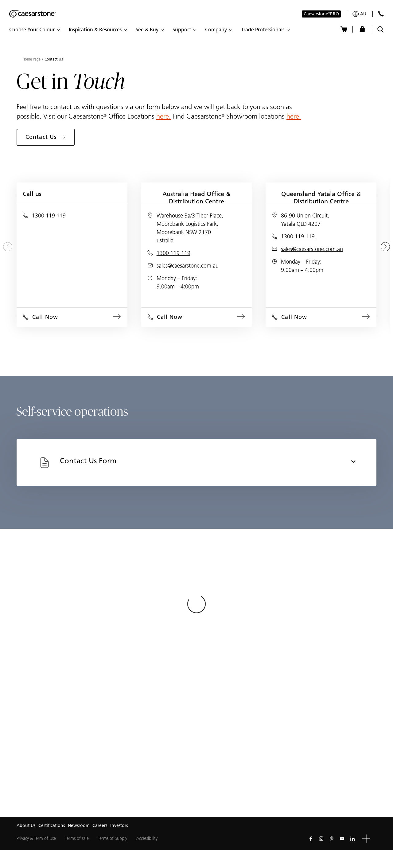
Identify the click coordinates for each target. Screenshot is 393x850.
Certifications (51, 825)
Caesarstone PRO (321, 14)
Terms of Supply (112, 838)
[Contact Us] (381, 14)
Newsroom (78, 825)
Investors (119, 825)
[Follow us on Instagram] (321, 838)
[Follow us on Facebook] (311, 838)
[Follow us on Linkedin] (352, 838)
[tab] (196, 462)
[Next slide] (385, 246)
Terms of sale (77, 838)
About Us (26, 825)
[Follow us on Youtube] (342, 838)
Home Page (31, 59)
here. (163, 116)
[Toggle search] (380, 29)
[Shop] (362, 29)
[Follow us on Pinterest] (331, 838)
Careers (99, 825)
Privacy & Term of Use (36, 838)
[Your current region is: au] (359, 14)
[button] (34, 29)
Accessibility (147, 838)
